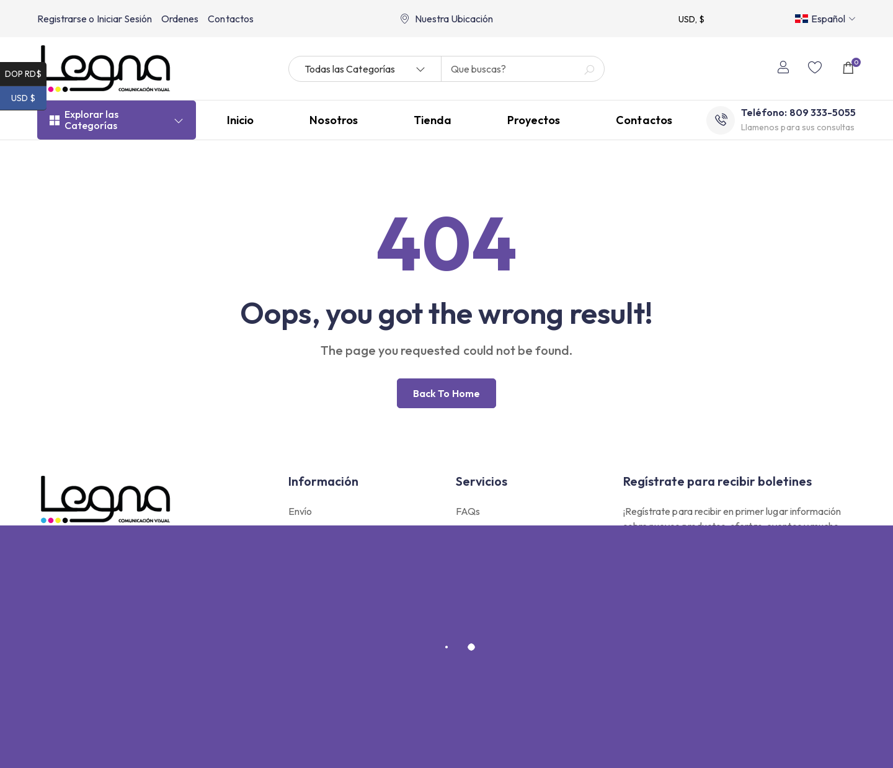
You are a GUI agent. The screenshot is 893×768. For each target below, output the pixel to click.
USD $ (29, 98)
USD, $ (691, 19)
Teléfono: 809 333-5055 (798, 115)
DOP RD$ (26, 74)
